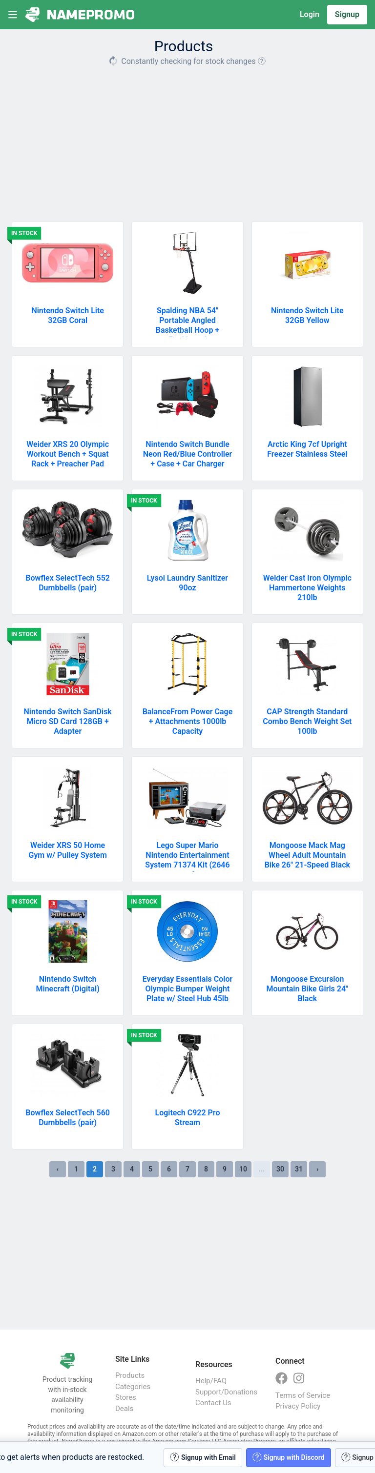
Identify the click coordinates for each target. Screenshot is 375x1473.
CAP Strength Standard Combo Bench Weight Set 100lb (307, 721)
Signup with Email (203, 1457)
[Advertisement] (187, 140)
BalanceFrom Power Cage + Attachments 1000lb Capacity (188, 721)
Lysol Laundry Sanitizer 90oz (187, 582)
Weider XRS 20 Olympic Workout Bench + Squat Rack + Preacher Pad (67, 454)
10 (243, 1169)
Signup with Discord (288, 1457)
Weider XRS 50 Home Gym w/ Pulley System (67, 850)
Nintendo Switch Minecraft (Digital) (68, 983)
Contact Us (213, 1402)
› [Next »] (317, 1169)
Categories (132, 1386)
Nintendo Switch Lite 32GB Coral (67, 315)
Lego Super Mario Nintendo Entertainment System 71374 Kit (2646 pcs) (187, 860)
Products (130, 1375)
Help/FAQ (211, 1380)
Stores (125, 1397)
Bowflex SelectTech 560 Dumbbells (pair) (67, 1117)
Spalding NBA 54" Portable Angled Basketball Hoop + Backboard (187, 325)
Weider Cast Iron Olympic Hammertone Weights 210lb (307, 587)
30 (280, 1169)
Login (309, 14)
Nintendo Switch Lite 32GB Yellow (307, 315)
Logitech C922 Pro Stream (187, 1117)
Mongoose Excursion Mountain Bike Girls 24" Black (307, 988)
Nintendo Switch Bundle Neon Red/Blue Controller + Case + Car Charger (187, 454)
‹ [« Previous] (58, 1169)
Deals (124, 1408)
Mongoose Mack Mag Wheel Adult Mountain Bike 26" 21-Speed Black (307, 855)
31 (299, 1169)
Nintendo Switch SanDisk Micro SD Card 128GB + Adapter (68, 721)
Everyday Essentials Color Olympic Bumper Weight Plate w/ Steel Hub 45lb (187, 988)
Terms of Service (302, 1395)
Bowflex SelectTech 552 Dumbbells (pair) (67, 582)
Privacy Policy (297, 1406)
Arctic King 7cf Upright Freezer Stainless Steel (307, 449)
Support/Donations (225, 1392)
